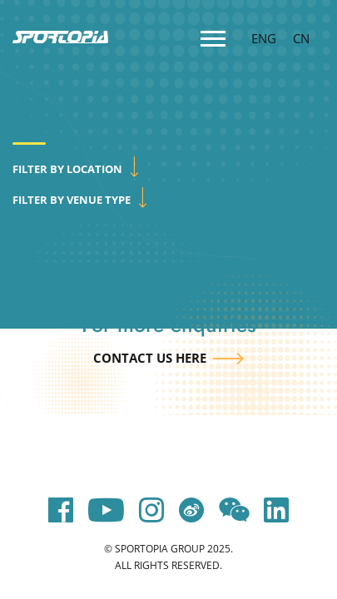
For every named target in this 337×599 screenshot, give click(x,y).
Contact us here (149, 357)
